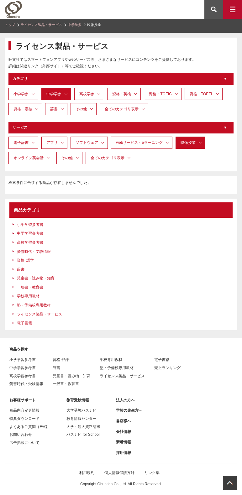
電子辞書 (21, 142)
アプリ (52, 142)
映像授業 (188, 142)
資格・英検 (121, 94)
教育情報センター (81, 418)
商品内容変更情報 (24, 410)
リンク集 (152, 473)
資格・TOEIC (160, 94)
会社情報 (123, 432)
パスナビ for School (82, 434)
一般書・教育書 (30, 287)
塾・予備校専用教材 (34, 305)
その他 (81, 109)
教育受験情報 (77, 400)
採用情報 (123, 453)
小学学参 (21, 94)
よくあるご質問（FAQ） (30, 427)
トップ (10, 25)
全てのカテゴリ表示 (122, 109)
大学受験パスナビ (81, 410)
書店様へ (123, 421)
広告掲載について (24, 442)
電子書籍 (24, 323)
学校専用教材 (28, 296)
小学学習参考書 (30, 224)
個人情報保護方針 (119, 473)
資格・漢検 (22, 109)
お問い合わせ (20, 434)
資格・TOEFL (201, 94)
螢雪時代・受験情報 (34, 251)
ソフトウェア (87, 142)
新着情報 (123, 442)
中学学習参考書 (30, 233)
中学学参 (75, 25)
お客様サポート (22, 400)
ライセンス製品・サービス (41, 25)
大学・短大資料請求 (83, 427)
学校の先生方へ (129, 410)
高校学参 (86, 94)
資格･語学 (25, 260)
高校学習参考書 (30, 242)
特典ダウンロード (24, 418)
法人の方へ (125, 400)
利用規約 (86, 473)
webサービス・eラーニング (139, 142)
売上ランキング (167, 368)
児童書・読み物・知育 (36, 278)
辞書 (54, 109)
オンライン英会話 (28, 158)
